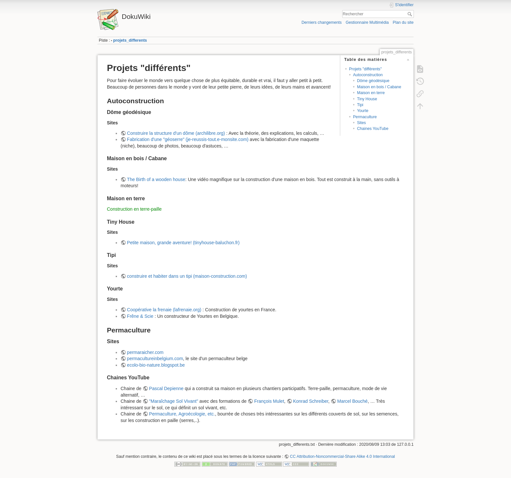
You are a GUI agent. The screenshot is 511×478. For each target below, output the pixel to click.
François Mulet (269, 401)
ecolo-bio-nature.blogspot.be (156, 365)
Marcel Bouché (352, 401)
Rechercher (410, 14)
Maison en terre (371, 93)
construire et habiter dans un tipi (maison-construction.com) (187, 276)
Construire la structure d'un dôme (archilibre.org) (176, 133)
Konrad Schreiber (310, 401)
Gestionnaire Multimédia (367, 22)
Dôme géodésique (373, 80)
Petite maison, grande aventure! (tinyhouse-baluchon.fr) (183, 242)
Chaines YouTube (372, 128)
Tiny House (367, 99)
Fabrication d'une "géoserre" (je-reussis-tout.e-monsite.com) (188, 139)
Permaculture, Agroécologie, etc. (182, 413)
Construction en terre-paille (134, 209)
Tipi (360, 105)
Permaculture (365, 117)
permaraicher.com (145, 352)
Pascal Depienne (166, 388)
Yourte (362, 110)
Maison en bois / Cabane (379, 87)
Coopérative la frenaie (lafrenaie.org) (164, 309)
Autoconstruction (368, 75)
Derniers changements (321, 22)
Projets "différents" (365, 69)
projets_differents (130, 40)
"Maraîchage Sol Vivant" (173, 401)
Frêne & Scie (140, 316)
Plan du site (403, 22)
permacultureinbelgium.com (155, 358)
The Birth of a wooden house (156, 179)
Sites (361, 122)
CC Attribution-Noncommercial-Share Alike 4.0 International (342, 456)
